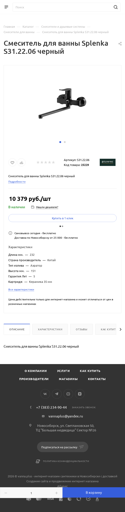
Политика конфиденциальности (66, 461)
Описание (16, 329)
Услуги (63, 371)
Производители (34, 379)
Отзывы (81, 329)
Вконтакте (45, 394)
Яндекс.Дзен (80, 394)
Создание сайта (37, 481)
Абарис (62, 486)
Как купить (109, 329)
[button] (60, 142)
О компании (36, 371)
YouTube (68, 394)
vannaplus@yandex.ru (66, 416)
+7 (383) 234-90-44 (51, 407)
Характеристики (50, 329)
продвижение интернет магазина (75, 481)
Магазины (68, 379)
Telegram (57, 394)
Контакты (97, 379)
